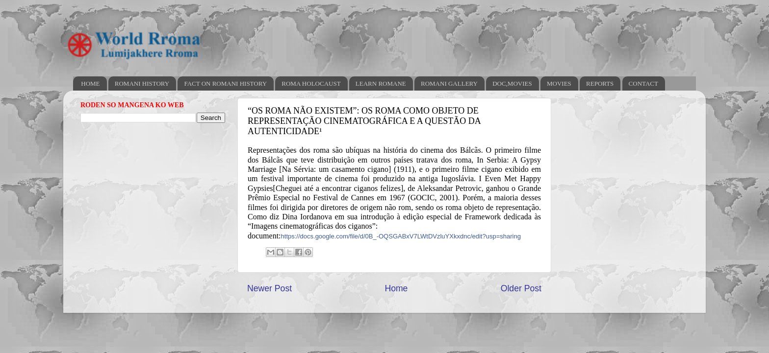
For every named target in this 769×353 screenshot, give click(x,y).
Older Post (521, 288)
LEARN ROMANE (381, 83)
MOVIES (559, 83)
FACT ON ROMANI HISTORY (225, 83)
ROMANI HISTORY (142, 83)
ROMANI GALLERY (449, 83)
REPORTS (600, 83)
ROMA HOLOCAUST (311, 83)
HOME (90, 83)
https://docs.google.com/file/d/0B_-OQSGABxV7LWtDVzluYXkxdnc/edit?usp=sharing (401, 236)
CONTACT (643, 83)
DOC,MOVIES (512, 83)
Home (396, 288)
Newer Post (269, 288)
